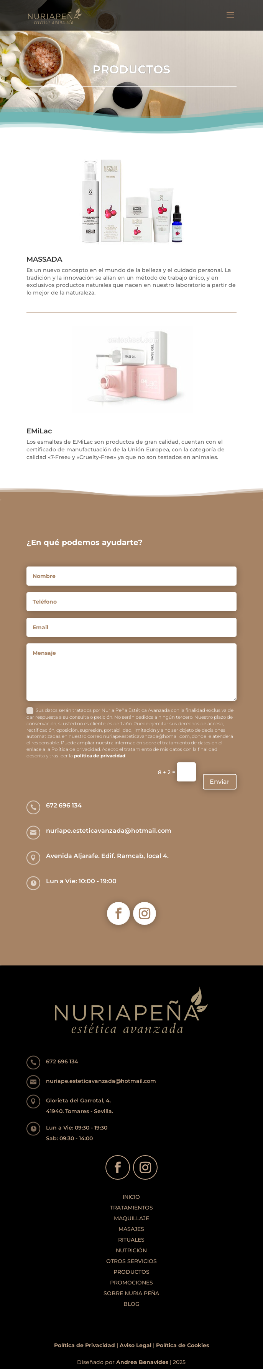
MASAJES (131, 1229)
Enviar (220, 781)
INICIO (131, 1196)
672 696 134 (64, 805)
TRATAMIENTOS (131, 1207)
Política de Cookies (182, 1345)
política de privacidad (99, 756)
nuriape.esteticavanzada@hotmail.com (108, 830)
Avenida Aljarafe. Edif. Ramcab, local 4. (107, 855)
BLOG (131, 1304)
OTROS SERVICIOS (131, 1261)
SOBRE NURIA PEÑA (131, 1293)
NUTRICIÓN (131, 1250)
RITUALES (131, 1239)
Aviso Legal (135, 1345)
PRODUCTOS (131, 1271)
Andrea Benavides (142, 1362)
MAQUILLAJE (131, 1218)
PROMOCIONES (131, 1282)
